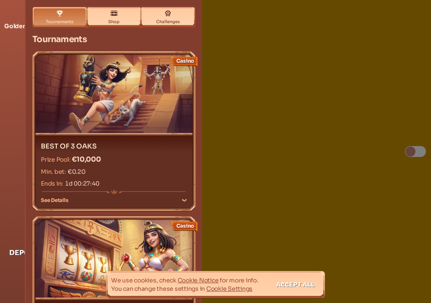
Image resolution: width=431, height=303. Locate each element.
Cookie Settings (229, 288)
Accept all (295, 284)
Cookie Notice (198, 280)
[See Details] (184, 200)
